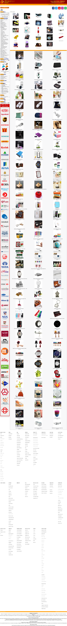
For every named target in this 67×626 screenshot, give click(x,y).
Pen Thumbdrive (19, 518)
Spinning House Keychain (57, 308)
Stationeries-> (3, 54)
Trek (42, 532)
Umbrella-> (2, 56)
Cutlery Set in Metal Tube (38, 59)
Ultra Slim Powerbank (44, 474)
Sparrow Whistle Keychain (38, 298)
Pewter (42, 557)
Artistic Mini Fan (60, 470)
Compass (1, 504)
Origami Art (16, 40)
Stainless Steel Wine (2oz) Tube (57, 278)
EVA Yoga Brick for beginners (57, 139)
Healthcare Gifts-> (4, 23)
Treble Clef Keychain (38, 308)
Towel (1, 459)
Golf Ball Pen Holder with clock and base (38, 149)
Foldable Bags (18, 440)
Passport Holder (27, 510)
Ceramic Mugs (27, 435)
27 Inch (34, 508)
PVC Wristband (60, 478)
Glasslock (43, 517)
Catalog (3, 4)
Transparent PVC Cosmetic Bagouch (38, 69)
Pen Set (26, 478)
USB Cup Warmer (35, 451)
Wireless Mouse (35, 448)
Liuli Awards (10, 434)
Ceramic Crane (57, 388)
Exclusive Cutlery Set (57, 109)
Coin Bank (61, 19)
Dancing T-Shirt (2, 447)
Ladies (38, 33)
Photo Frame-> (3, 41)
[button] (50, 4)
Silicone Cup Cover (60, 492)
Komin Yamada (43, 549)
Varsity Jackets (2, 439)
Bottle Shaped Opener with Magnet (57, 59)
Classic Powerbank (44, 470)
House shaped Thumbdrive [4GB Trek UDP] (57, 298)
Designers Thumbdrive (19, 508)
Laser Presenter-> (4, 25)
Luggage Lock (27, 505)
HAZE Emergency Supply (45, 434)
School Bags (18, 448)
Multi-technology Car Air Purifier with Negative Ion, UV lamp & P (38, 89)
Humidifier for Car (19, 268)
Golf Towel (1, 463)
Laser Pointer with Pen (60, 434)
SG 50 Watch (19, 338)
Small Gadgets (60, 493)
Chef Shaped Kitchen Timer (57, 189)
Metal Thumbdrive (19, 514)
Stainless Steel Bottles (28, 448)
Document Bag (18, 438)
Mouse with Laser (60, 435)
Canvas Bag (18, 434)
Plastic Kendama (38, 348)
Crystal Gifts (43, 536)
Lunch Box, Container (50, 33)
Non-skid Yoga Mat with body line (19, 139)
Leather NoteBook (44, 510)
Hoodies (1, 438)
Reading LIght (51, 434)
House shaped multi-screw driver (19, 308)
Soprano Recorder (38, 318)
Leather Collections (4, 26)
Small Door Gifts (60, 469)
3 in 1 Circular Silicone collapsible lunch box (19, 99)
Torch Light (51, 435)
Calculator (10, 504)
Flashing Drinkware (27, 439)
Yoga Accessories (50, 47)
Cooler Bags (18, 435)
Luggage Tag (27, 508)
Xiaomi (42, 535)
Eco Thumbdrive (19, 509)
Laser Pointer (59, 433)
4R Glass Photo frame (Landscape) (57, 408)
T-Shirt (1, 446)
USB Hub (34, 455)
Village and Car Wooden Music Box (57, 179)
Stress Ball (59, 497)
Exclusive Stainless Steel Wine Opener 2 (57, 119)
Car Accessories (38, 19)
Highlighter (10, 513)
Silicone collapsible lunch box (38, 99)
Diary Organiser (10, 508)
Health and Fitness (44, 433)
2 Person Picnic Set (4, 93)
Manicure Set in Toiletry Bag (5, 91)
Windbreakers (2, 440)
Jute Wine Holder (19, 69)
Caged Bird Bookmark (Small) (38, 388)
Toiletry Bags (18, 454)
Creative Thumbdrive (19, 505)
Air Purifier (16, 19)
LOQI (42, 523)
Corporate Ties (2, 434)
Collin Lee (43, 544)
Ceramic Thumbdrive (19, 504)
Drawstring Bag (19, 439)
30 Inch (34, 509)
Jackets (1, 435)
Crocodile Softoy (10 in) (38, 378)
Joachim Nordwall (43, 548)
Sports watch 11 (38, 169)
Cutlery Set (16, 26)
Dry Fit (1, 451)
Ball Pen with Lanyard (27, 470)
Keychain (59, 484)
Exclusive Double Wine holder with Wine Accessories (57, 288)
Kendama (19, 358)
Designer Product (44, 543)
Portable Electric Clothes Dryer (19, 59)
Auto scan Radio (35, 433)
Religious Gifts (51, 469)
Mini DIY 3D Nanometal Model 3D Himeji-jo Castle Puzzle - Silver (19, 288)
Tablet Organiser (19, 453)
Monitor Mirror (35, 446)
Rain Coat (34, 513)
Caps (1, 433)
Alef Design (43, 508)
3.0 (33, 456)
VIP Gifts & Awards (44, 503)
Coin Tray (59, 482)
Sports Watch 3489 (19, 378)
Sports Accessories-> (4, 53)
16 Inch (34, 504)
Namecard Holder (60, 489)
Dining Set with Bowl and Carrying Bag (57, 378)
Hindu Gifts (51, 474)
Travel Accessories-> (4, 55)
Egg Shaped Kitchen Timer (57, 99)
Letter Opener (10, 514)
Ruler (58, 479)
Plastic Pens (26, 479)
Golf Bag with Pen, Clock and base (38, 79)
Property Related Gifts (50, 40)
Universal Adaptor (27, 514)
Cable (34, 470)
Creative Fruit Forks (19, 388)
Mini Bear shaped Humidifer (57, 268)
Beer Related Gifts (27, 19)
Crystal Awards (10, 433)
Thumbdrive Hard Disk (19, 503)
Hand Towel (1, 464)
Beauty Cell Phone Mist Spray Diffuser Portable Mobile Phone (38, 268)
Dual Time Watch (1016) (19, 368)
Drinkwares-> (3, 22)
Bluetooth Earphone (35, 438)
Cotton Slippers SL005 (19, 109)
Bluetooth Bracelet (35, 437)
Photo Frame (27, 40)
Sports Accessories (3, 503)
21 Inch (34, 505)
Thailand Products (44, 561)
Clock (50, 19)
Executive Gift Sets (11, 512)
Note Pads (10, 518)
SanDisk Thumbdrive (19, 519)
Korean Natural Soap (44, 556)
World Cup (1, 508)
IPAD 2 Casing (43, 509)
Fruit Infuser (26, 440)
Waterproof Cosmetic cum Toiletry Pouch (57, 69)
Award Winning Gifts (44, 505)
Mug (25, 443)
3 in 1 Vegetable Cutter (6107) (57, 398)
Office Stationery (11, 519)
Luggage (18, 444)
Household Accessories (61, 26)
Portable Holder (35, 478)
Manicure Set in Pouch (4, 88)
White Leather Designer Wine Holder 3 (38, 159)
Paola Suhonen (43, 552)
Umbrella (34, 503)
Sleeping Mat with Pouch (19, 159)
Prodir (42, 527)
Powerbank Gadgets (44, 473)
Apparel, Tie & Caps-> (4, 19)
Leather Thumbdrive (19, 513)
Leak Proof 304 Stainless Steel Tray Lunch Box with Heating (57, 89)
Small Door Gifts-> (4, 52)
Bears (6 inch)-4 (38, 398)
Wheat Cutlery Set (19, 179)
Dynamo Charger (35, 474)
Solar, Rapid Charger (35, 479)
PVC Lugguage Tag (60, 475)
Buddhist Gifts (51, 470)
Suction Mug (26, 449)
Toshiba (42, 531)
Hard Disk (18, 510)
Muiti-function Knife (60, 488)
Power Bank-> (3, 50)
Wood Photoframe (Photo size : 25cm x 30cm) (19, 248)
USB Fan (34, 452)
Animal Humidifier (57, 248)
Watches (27, 47)
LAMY (42, 521)
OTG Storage (35, 475)
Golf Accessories (50, 26)
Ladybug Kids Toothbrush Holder (19, 79)
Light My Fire (43, 522)
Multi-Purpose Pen (27, 474)
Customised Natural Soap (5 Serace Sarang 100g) (19, 298)
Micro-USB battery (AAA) (38, 258)
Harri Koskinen (43, 547)
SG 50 (42, 545)
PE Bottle (26, 445)
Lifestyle (5, 4)
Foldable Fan (27, 26)
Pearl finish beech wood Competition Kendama (57, 338)
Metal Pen (26, 473)
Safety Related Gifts (61, 40)
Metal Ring (10, 435)
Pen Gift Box (26, 475)
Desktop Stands (35, 473)
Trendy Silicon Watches (61, 480)
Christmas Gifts (51, 473)
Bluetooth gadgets (35, 439)
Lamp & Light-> (3, 24)
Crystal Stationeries (44, 541)
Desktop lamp (51, 433)
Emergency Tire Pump (38, 328)
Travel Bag (18, 455)
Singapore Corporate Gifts (45, 558)
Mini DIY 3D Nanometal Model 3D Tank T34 (38, 278)
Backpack (18, 433)
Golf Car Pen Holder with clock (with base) (57, 149)
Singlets (1, 456)
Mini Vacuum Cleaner (11, 517)
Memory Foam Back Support (38, 119)
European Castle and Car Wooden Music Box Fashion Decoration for (38, 189)
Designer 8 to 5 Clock (57, 328)
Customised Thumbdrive (61, 474)
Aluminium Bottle (27, 433)
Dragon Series (43, 519)
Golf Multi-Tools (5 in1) (38, 338)
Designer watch (57, 129)
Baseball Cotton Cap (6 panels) (5, 71)
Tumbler (26, 450)
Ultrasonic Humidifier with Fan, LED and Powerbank (38, 129)
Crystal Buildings (44, 539)
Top (0, 4)
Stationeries (10, 503)
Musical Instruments (61, 33)
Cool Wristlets (3, 85)
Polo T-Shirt (1, 448)
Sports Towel (2, 465)
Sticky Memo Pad (11, 522)
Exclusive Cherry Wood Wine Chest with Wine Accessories (57, 318)
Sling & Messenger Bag (20, 450)
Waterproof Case (35, 480)
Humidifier (16, 33)
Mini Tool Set (59, 487)
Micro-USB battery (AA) (57, 258)
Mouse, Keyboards (35, 447)
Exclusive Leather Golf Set (5, 90)
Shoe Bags (18, 449)
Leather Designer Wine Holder (19, 169)
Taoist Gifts (51, 477)
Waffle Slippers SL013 (38, 109)
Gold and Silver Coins (44, 553)
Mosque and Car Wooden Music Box (19, 189)
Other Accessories (27, 509)
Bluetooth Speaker (35, 442)
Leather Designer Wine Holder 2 (57, 159)
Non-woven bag (19, 445)
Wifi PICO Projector (38, 248)
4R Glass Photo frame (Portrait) (38, 408)
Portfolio (10, 510)
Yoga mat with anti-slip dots (38, 139)
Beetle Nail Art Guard (19, 258)
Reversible (1, 443)
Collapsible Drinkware (27, 438)
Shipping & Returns (4, 76)
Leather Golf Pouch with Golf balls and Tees (19, 398)
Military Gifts (3, 48)
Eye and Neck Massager (36, 443)
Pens (25, 469)
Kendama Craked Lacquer (57, 348)
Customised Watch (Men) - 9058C (57, 368)
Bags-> (2, 21)
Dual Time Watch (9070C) (38, 358)
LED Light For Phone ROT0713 (38, 288)
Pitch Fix (42, 526)
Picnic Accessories (38, 40)
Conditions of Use (4, 78)
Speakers (34, 450)
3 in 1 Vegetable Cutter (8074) (19, 408)
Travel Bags (26, 513)
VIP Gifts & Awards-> (4, 57)
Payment (2, 75)
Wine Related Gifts (38, 47)
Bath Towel (1, 460)
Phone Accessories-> (4, 49)
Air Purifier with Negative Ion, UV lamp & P (19, 89)
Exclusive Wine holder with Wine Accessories (19, 328)
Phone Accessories (35, 469)
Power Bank (43, 469)
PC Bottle (26, 444)
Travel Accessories (27, 503)
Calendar (10, 505)
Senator (42, 530)
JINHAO (42, 518)
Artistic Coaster (60, 473)
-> (2, 27)
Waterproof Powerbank (44, 475)
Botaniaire (43, 514)
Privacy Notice (3, 77)
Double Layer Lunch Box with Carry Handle (57, 169)
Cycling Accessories (2, 505)
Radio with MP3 (35, 434)
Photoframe (43, 513)
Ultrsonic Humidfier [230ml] (19, 149)
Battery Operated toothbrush (19, 318)
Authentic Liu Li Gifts (44, 504)
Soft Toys (16, 47)
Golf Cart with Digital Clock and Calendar (57, 79)
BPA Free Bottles (27, 434)
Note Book (10, 509)
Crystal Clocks (43, 540)
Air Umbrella (34, 510)
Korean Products (27, 33)
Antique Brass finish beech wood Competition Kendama (19, 348)
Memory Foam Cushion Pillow (19, 119)
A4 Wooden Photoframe (38, 179)
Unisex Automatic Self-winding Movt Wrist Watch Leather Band (19, 278)
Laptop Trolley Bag (19, 443)
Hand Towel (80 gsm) (4, 84)
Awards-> (2, 20)
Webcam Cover (60, 498)
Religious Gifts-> (3, 51)
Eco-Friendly (59, 483)
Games (38, 26)
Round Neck (1, 452)
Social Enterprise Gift (60, 494)
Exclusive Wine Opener (19, 129)
